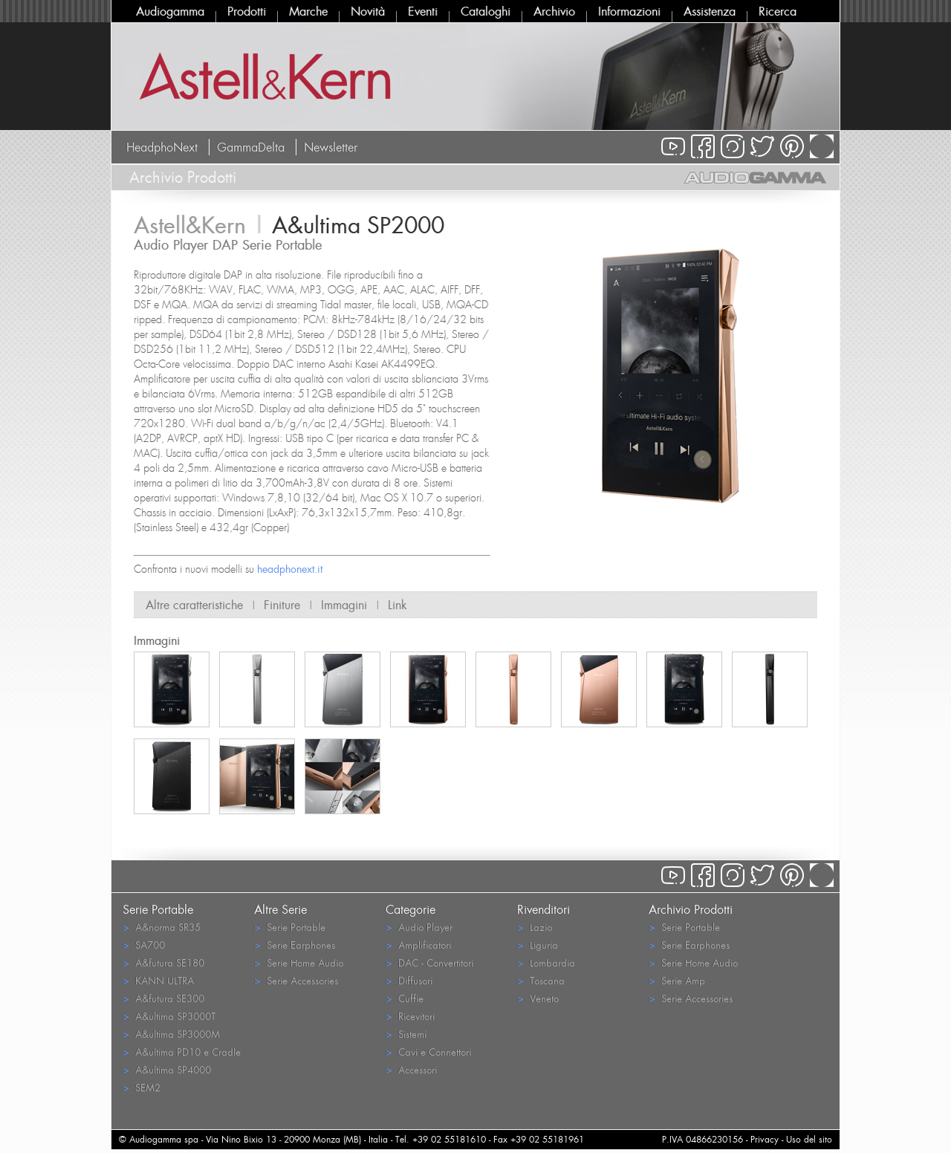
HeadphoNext (162, 147)
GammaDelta (251, 147)
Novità (368, 11)
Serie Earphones (294, 945)
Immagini (344, 605)
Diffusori (409, 980)
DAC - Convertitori (429, 962)
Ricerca (777, 11)
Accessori (411, 1069)
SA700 (144, 945)
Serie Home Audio (298, 962)
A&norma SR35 (162, 927)
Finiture (282, 605)
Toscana (541, 980)
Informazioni (629, 11)
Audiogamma (170, 11)
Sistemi (406, 1034)
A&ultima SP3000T (169, 1016)
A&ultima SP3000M (171, 1034)
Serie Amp (677, 980)
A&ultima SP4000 (167, 1069)
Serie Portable (289, 927)
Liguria (537, 945)
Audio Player (419, 927)
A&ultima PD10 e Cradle (182, 1052)
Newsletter (330, 147)
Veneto (538, 998)
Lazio (534, 927)
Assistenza (710, 11)
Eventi (423, 11)
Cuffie (404, 998)
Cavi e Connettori (428, 1052)
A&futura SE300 (163, 998)
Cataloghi (485, 11)
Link (397, 605)
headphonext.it (289, 569)
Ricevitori (410, 1016)
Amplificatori (418, 945)
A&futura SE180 (163, 962)
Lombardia (546, 962)
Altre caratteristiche (194, 605)
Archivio (554, 11)
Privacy (764, 1139)
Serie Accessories (296, 980)
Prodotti (246, 11)
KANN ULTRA (158, 980)
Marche (308, 11)
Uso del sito (809, 1139)
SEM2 (141, 1087)
